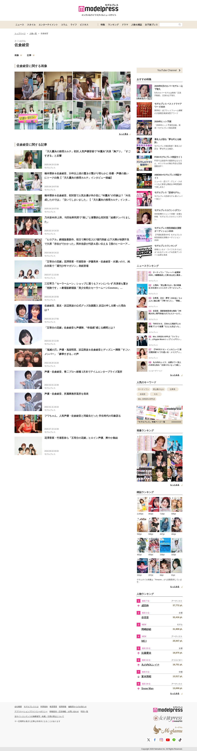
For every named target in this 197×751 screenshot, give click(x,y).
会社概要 (18, 707)
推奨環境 (53, 707)
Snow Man (147, 688)
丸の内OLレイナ (150, 664)
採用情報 (62, 707)
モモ (156, 394)
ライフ (73, 24)
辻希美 (172, 389)
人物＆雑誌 (136, 24)
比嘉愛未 (146, 653)
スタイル (31, 24)
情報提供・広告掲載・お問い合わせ (64, 711)
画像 (18, 55)
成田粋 (145, 605)
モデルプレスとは (31, 707)
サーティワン (143, 389)
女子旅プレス (151, 24)
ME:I (144, 641)
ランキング (113, 24)
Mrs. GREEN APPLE (146, 399)
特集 (103, 24)
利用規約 (44, 707)
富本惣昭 (146, 676)
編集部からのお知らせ (77, 707)
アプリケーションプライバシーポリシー (31, 711)
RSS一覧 (84, 711)
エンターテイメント (48, 24)
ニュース (19, 24)
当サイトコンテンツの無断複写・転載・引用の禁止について (39, 716)
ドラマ (125, 24)
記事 (31, 55)
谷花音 (142, 394)
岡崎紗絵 (146, 629)
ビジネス (84, 24)
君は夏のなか (158, 389)
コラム (64, 24)
